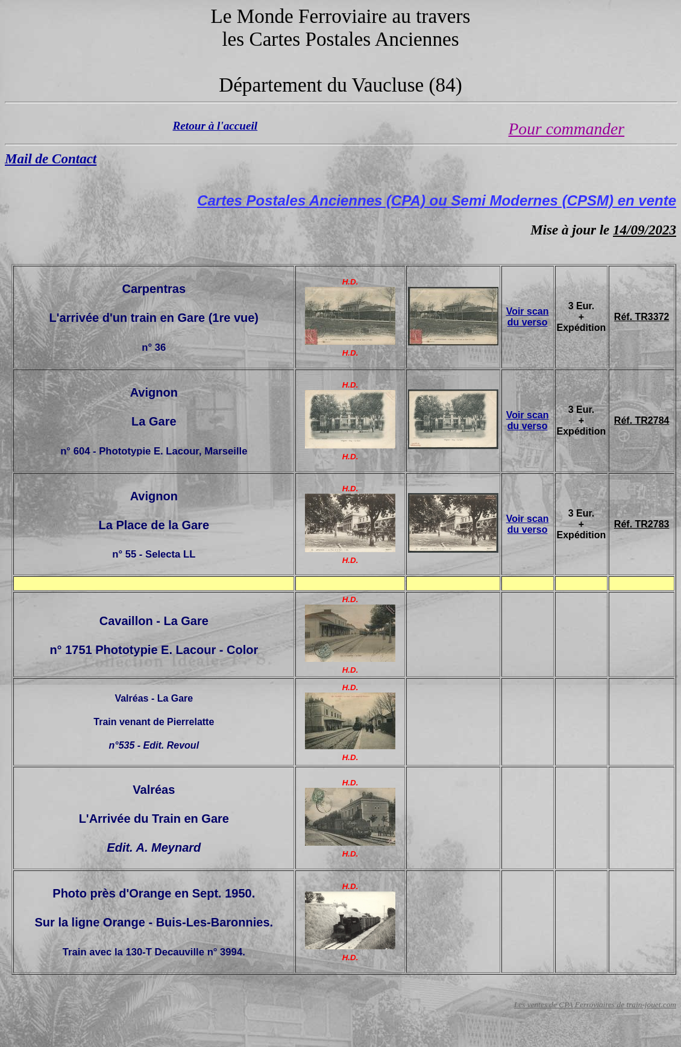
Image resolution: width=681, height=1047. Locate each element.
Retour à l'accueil (215, 125)
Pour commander (567, 128)
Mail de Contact (50, 158)
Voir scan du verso (527, 316)
